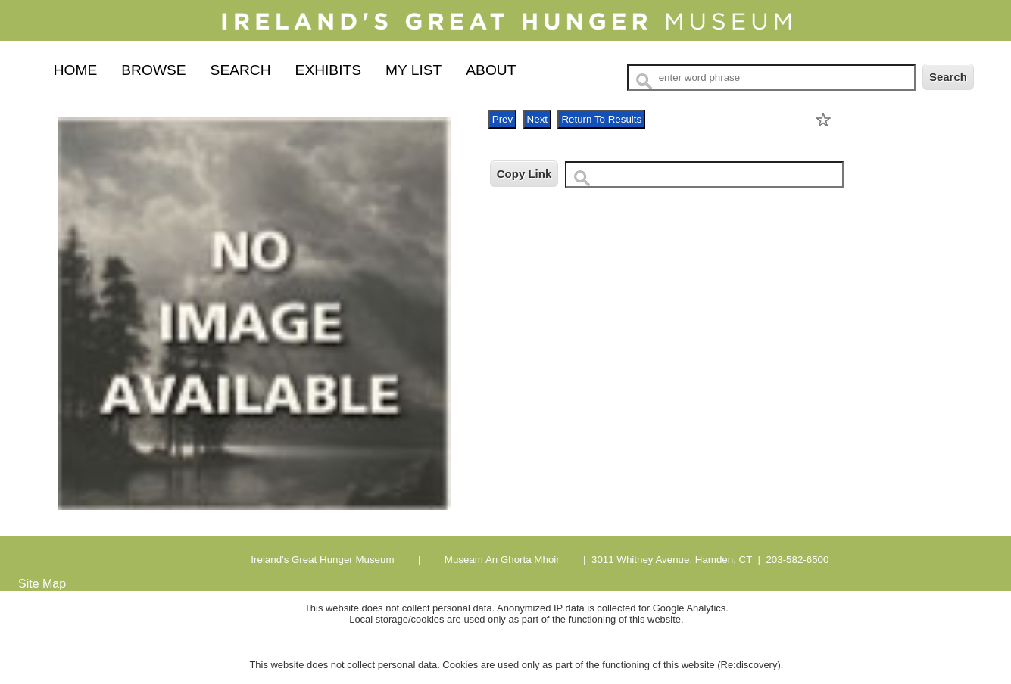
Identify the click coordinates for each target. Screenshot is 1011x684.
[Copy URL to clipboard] (704, 174)
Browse (153, 70)
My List (413, 70)
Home (76, 70)
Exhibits (328, 70)
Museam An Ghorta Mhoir (501, 559)
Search (241, 70)
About (491, 70)
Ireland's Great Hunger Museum (322, 559)
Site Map (42, 583)
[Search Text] (771, 77)
